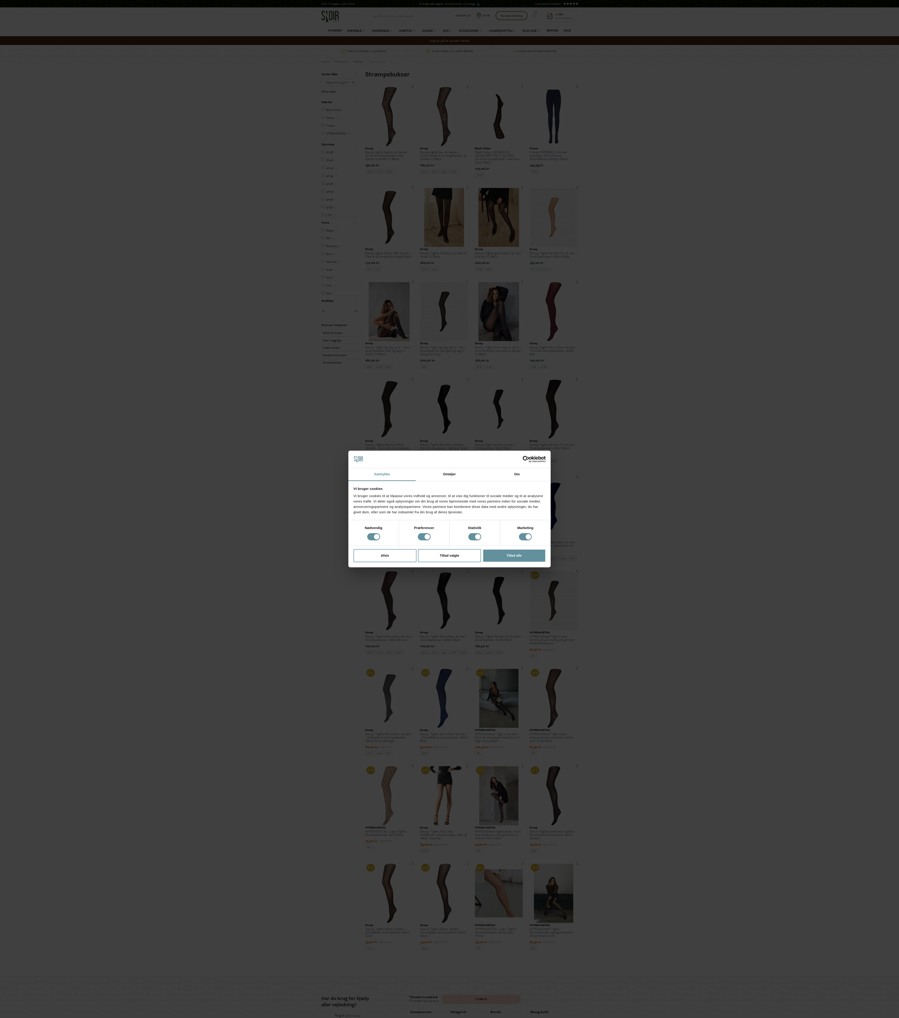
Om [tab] (517, 474)
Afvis (385, 555)
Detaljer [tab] (449, 474)
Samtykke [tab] (382, 474)
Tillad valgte (449, 555)
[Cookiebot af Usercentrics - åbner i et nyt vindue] (526, 459)
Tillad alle (514, 555)
